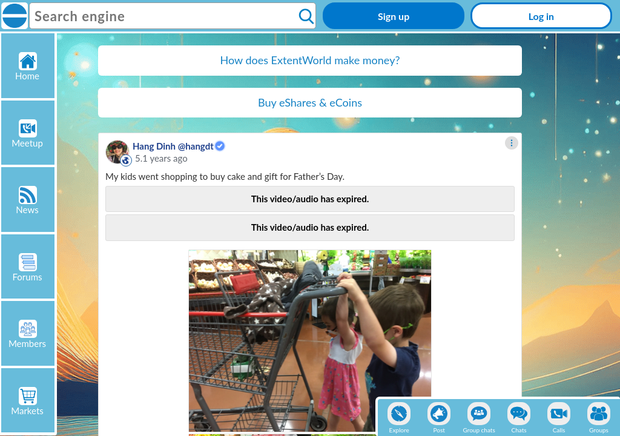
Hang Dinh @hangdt (173, 145)
